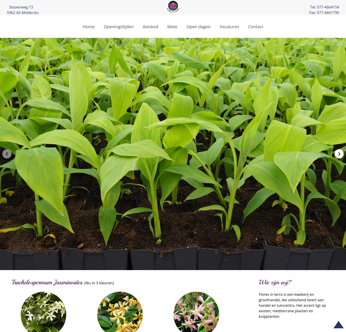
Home (89, 26)
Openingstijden (119, 26)
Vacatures (229, 26)
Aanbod (150, 26)
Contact (255, 26)
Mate (172, 26)
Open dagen (199, 26)
